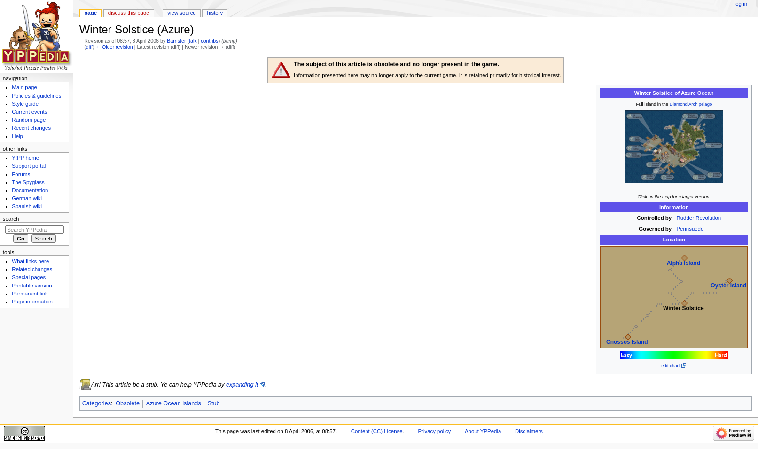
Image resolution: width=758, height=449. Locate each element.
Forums (21, 174)
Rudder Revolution (699, 218)
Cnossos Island (627, 342)
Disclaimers (529, 431)
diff (89, 47)
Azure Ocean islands (173, 403)
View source (181, 12)
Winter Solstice (683, 308)
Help (17, 136)
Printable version (32, 285)
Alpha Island (683, 263)
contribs (209, 41)
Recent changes (31, 128)
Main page (24, 87)
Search (11, 219)
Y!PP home (25, 158)
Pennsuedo (690, 229)
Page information (32, 301)
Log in (741, 4)
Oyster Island (728, 285)
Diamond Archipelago (691, 104)
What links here (30, 261)
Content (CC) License (377, 431)
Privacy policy (434, 431)
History (215, 12)
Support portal (29, 166)
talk (193, 41)
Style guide (25, 104)
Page (90, 12)
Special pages (29, 277)
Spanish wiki (27, 206)
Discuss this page (128, 12)
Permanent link (29, 293)
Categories (96, 403)
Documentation (30, 190)
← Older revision (114, 47)
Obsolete (128, 403)
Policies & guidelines (36, 96)
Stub (213, 403)
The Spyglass (28, 182)
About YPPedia (483, 431)
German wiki (27, 198)
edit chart (670, 365)
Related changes (32, 269)
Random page (29, 120)
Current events (29, 112)
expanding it (242, 384)
